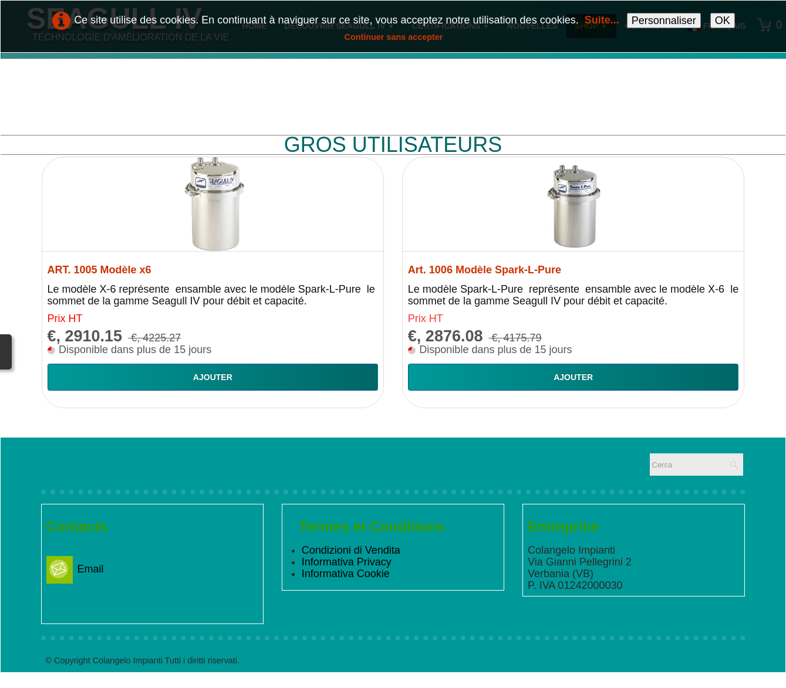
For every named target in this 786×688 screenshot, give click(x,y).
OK (722, 20)
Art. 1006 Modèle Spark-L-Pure (484, 270)
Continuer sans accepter (394, 37)
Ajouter (212, 377)
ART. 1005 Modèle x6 (99, 270)
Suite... (602, 20)
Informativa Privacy (347, 562)
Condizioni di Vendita (351, 550)
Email (75, 569)
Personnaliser (664, 20)
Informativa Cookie (346, 573)
